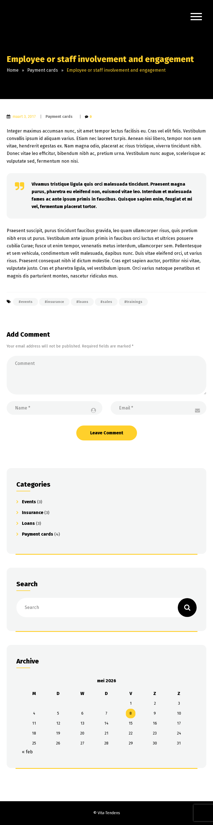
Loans (28, 523)
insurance (55, 302)
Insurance (32, 512)
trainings (134, 302)
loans (83, 302)
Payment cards (59, 116)
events (26, 302)
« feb (27, 751)
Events (29, 501)
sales (107, 302)
